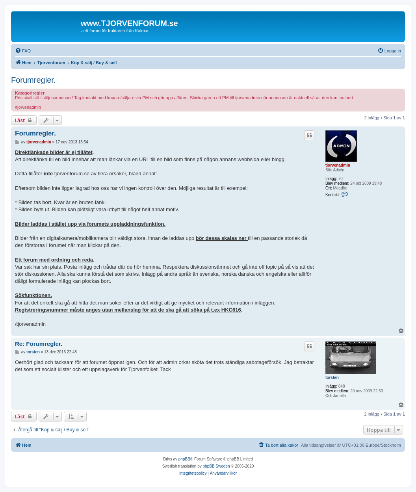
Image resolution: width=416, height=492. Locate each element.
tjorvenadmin (337, 165)
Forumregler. (33, 80)
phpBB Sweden (216, 466)
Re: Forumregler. (38, 343)
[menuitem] (23, 51)
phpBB (184, 459)
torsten (332, 377)
